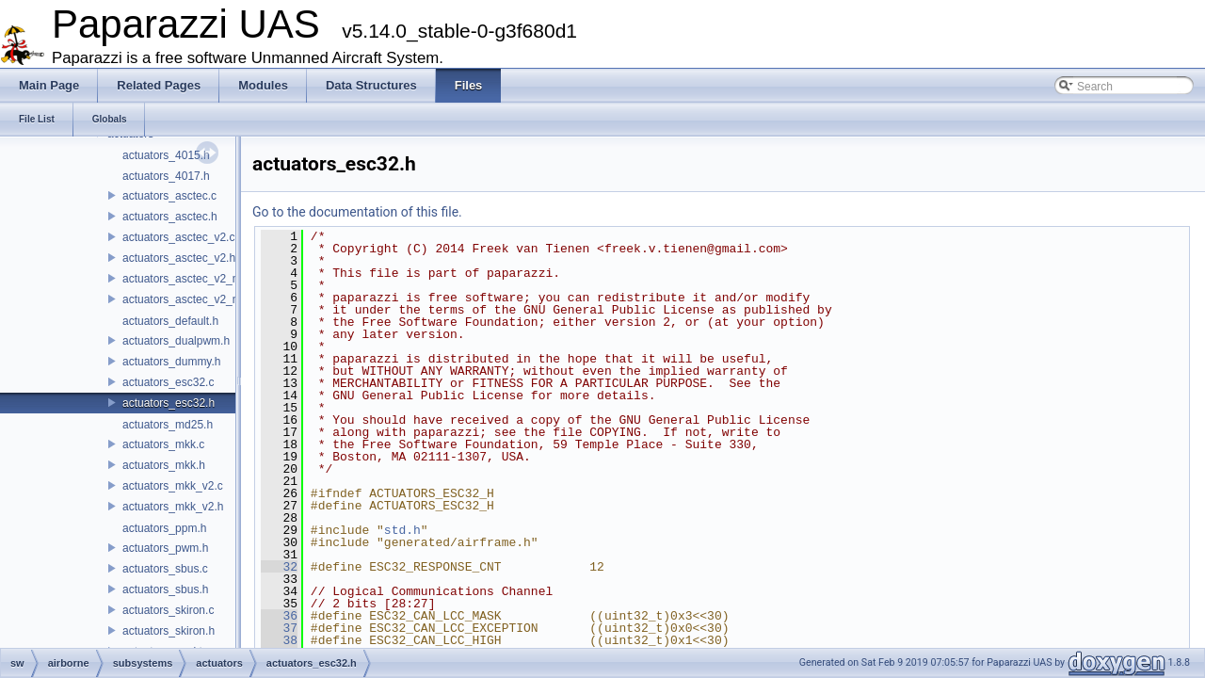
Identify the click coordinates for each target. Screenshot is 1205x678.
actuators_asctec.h (169, 216)
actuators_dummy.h (171, 361)
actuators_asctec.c (169, 195)
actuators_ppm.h (164, 528)
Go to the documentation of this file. (357, 211)
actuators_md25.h (167, 424)
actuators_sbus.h (165, 589)
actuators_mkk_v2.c (172, 485)
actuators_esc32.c (168, 382)
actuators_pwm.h (165, 548)
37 (279, 628)
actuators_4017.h (166, 176)
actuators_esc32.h (168, 403)
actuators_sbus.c (165, 568)
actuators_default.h (170, 321)
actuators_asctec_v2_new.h (192, 299)
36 (279, 615)
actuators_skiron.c (168, 610)
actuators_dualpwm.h (176, 340)
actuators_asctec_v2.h (178, 258)
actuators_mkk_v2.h (172, 506)
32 (279, 566)
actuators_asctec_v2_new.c (191, 278)
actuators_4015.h (166, 155)
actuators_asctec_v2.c (178, 237)
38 (279, 640)
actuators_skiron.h (168, 631)
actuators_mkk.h (163, 465)
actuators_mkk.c (163, 444)
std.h (402, 530)
